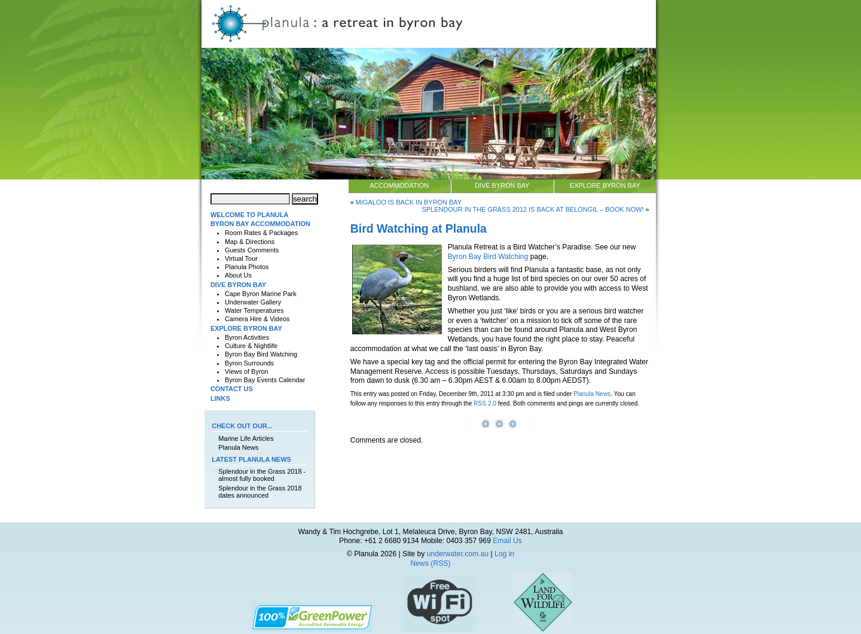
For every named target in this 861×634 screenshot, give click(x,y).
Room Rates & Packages (261, 232)
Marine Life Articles (245, 438)
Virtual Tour (241, 258)
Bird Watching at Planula (418, 228)
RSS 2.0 (485, 403)
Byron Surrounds (249, 363)
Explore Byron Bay (605, 185)
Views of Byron (246, 371)
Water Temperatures (254, 310)
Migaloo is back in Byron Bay (409, 202)
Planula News (591, 394)
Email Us (507, 541)
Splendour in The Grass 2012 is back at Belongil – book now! (533, 209)
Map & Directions (249, 241)
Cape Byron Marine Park (261, 293)
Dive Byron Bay (502, 185)
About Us (238, 275)
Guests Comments (252, 250)
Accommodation (399, 185)
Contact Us (231, 388)
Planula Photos (247, 266)
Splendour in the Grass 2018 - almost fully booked (262, 475)
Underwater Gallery (253, 302)
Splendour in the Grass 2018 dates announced (259, 491)
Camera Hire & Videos (257, 318)
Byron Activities (247, 337)
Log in (504, 554)
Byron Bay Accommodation (260, 223)
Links (220, 398)
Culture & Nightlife (251, 345)
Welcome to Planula (249, 214)
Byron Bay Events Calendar (265, 379)
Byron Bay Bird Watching (488, 256)
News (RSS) (431, 563)
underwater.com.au (457, 554)
